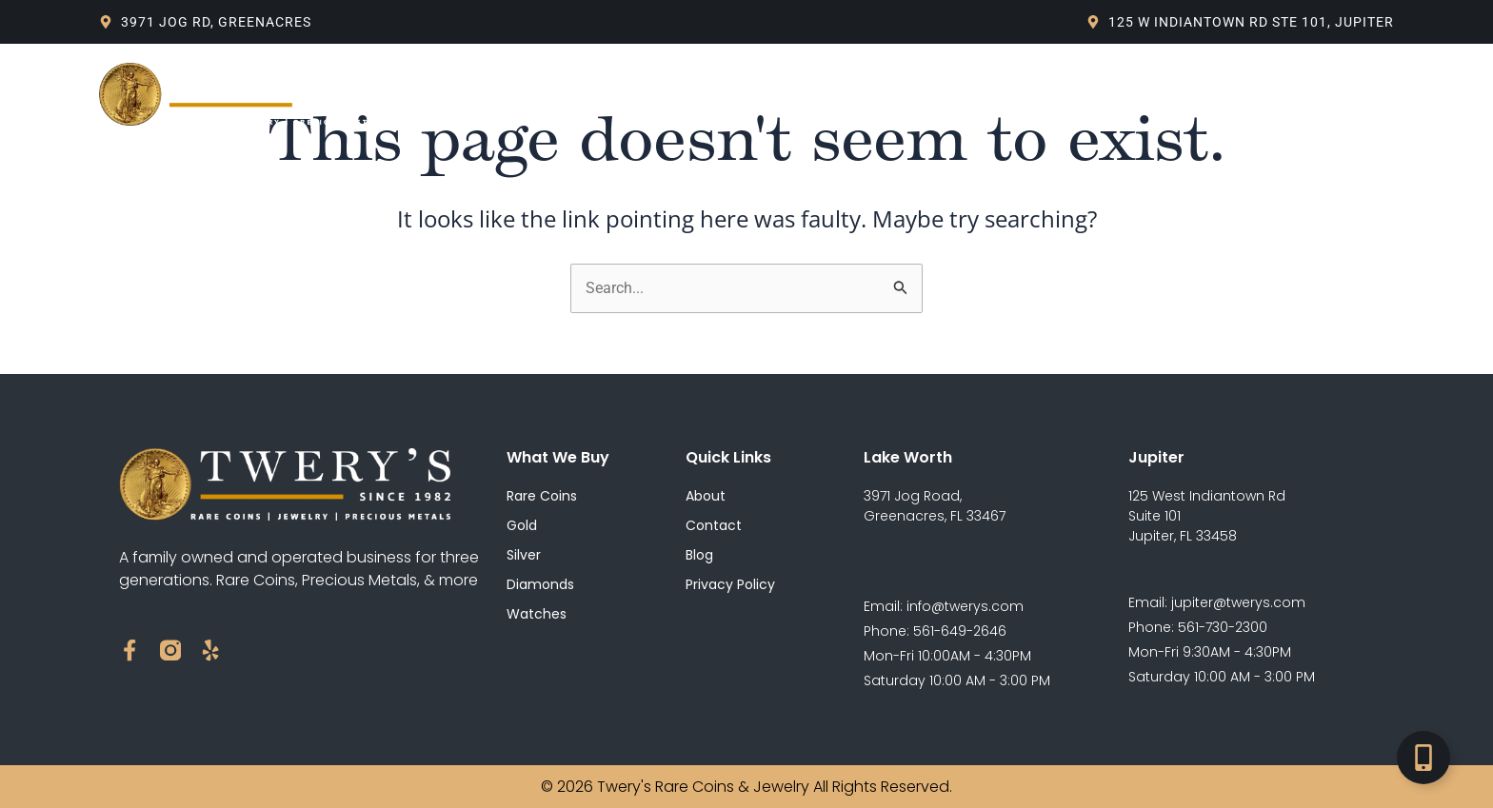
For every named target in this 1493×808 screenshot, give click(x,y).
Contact (959, 94)
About (525, 94)
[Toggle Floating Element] (1423, 757)
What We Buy (630, 94)
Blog (729, 94)
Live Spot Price (838, 94)
